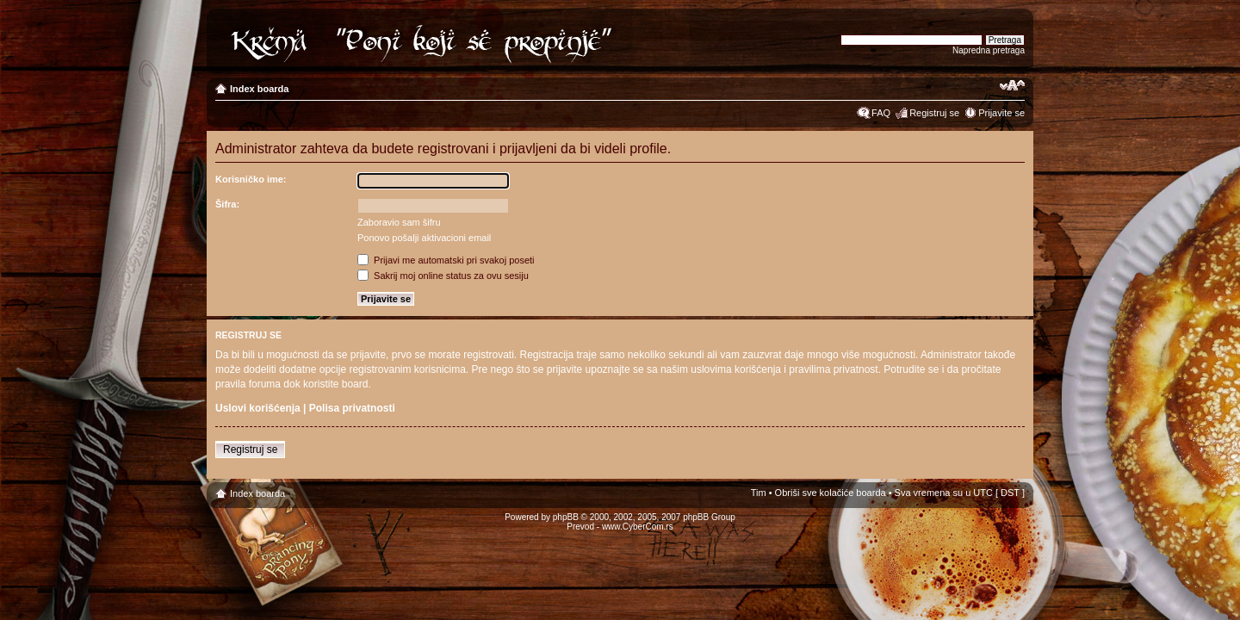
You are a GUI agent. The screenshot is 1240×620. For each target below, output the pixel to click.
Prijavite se (1001, 113)
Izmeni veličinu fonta (1012, 85)
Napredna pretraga (988, 50)
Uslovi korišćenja (258, 408)
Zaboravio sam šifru (399, 222)
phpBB (566, 517)
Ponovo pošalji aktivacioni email (424, 237)
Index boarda (259, 89)
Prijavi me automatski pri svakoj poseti (446, 260)
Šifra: (227, 204)
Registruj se (934, 113)
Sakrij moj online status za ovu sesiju (443, 275)
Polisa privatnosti (352, 408)
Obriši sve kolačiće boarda (830, 492)
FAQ (880, 113)
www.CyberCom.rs (637, 526)
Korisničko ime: (251, 179)
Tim (758, 492)
